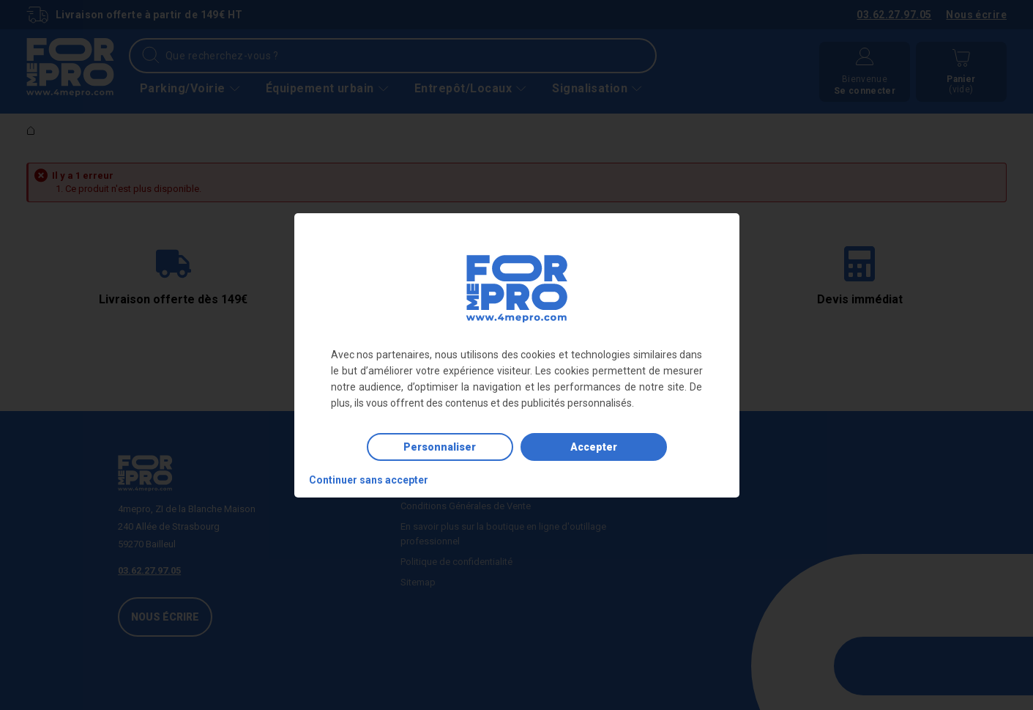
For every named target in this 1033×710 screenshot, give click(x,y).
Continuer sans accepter (368, 480)
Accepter (593, 447)
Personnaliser (439, 447)
